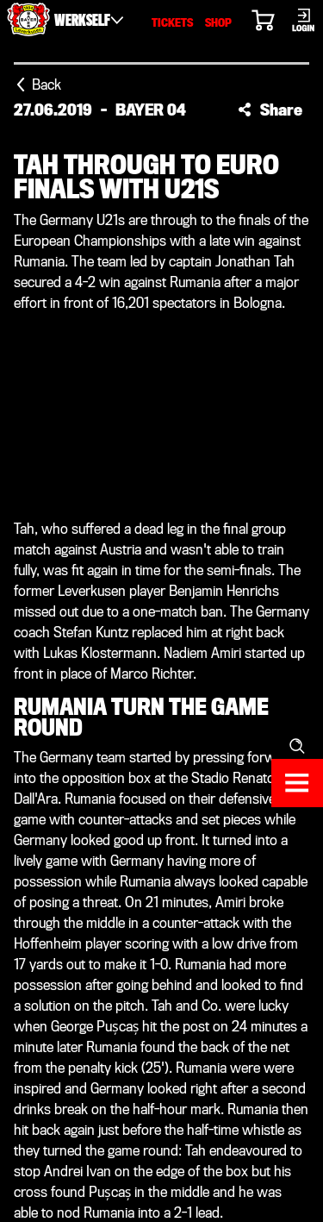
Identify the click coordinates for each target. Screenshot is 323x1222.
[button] (270, 109)
